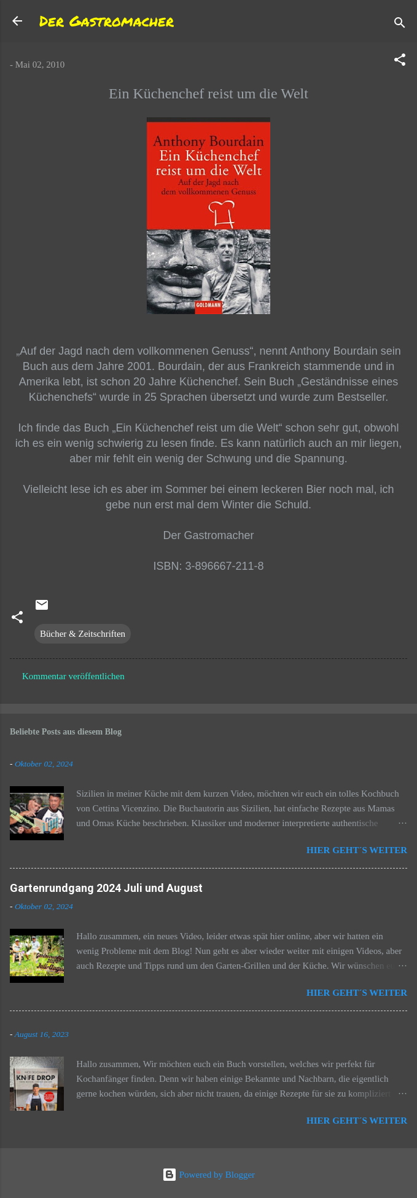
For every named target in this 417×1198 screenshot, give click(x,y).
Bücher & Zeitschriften (82, 634)
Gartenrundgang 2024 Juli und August (106, 887)
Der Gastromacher (106, 20)
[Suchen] (399, 25)
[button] (399, 61)
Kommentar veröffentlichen (73, 676)
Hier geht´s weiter (356, 850)
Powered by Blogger (208, 1175)
